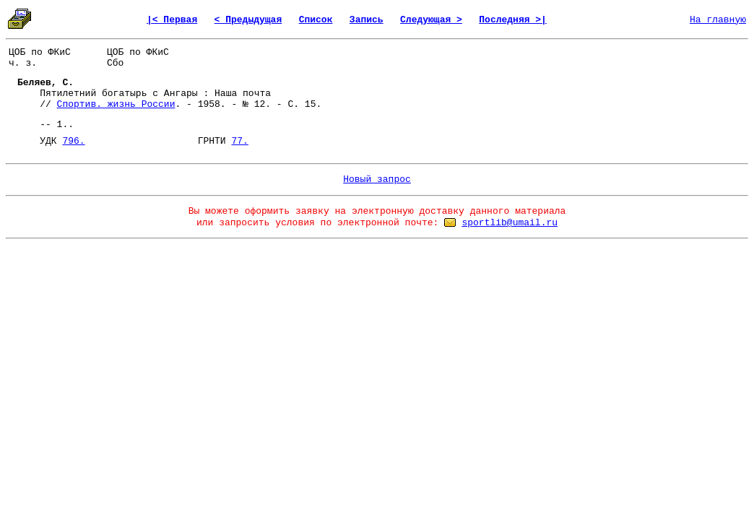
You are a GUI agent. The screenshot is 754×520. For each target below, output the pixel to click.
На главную (718, 19)
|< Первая (172, 19)
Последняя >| (513, 19)
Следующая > (431, 19)
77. (239, 141)
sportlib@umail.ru (510, 222)
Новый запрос (377, 179)
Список (316, 19)
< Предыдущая (248, 19)
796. (73, 141)
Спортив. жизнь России (116, 104)
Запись (367, 19)
